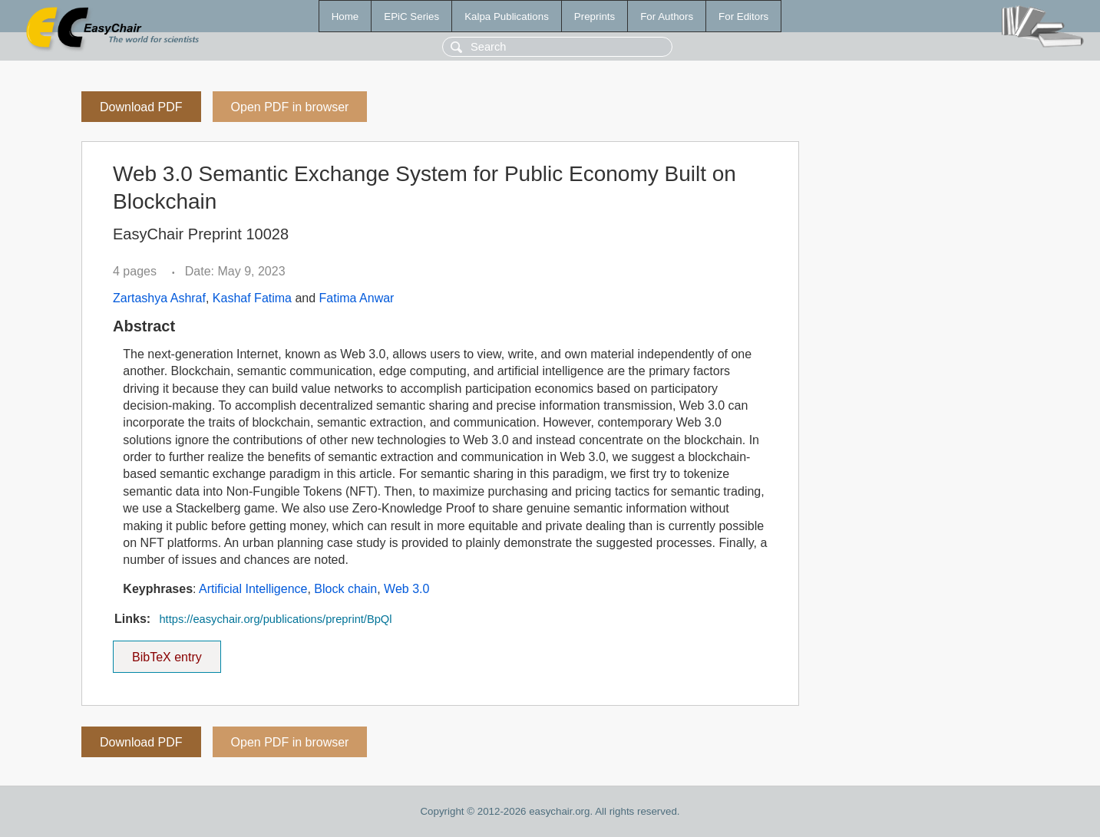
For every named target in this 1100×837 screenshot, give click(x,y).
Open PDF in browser (290, 107)
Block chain (345, 588)
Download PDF (141, 107)
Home (345, 16)
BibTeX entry (166, 652)
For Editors (743, 16)
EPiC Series (411, 16)
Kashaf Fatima (252, 298)
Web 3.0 (406, 588)
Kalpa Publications (506, 16)
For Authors (666, 16)
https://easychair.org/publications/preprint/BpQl (275, 619)
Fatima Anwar (357, 298)
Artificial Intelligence (253, 588)
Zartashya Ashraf (159, 298)
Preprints (594, 16)
